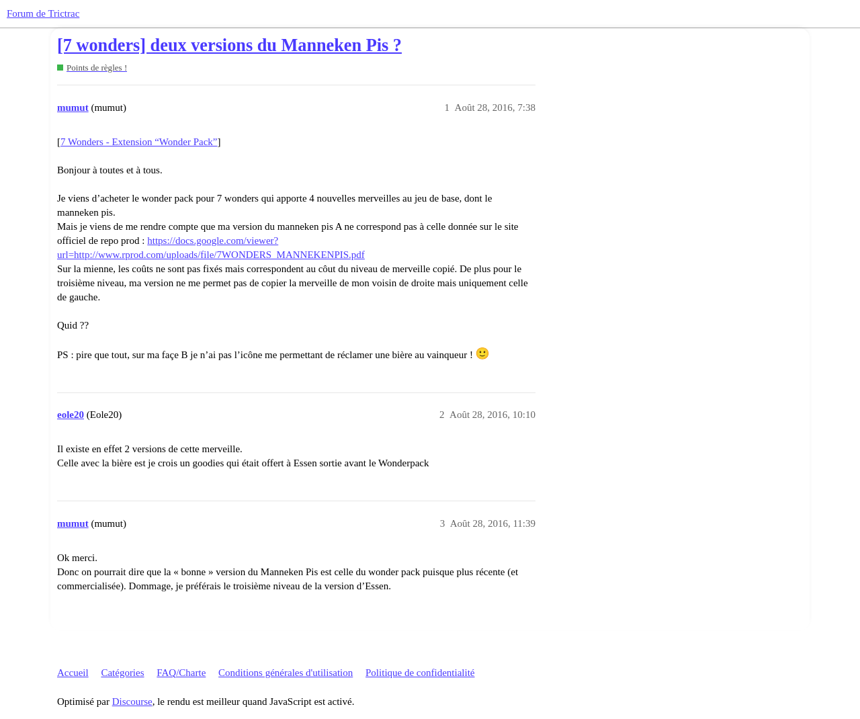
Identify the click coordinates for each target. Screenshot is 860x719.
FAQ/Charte (181, 672)
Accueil (73, 672)
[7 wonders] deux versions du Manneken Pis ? (229, 45)
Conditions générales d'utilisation (285, 672)
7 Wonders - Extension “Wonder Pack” (139, 141)
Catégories (122, 672)
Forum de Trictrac (43, 13)
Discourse (132, 701)
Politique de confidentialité (420, 672)
